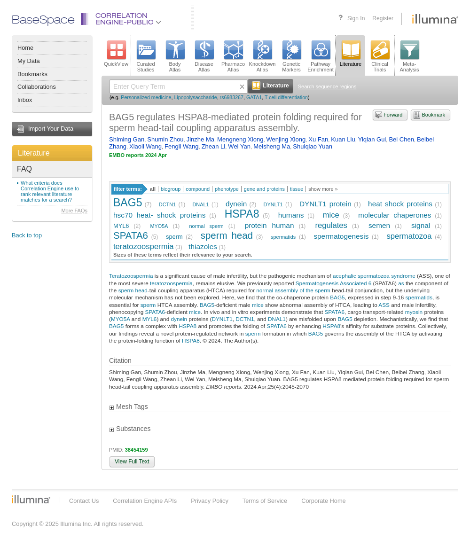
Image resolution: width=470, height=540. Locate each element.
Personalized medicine (146, 97)
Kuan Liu (343, 139)
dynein (236, 204)
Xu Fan (318, 139)
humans (291, 215)
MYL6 (121, 225)
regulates (331, 225)
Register (382, 18)
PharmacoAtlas (233, 56)
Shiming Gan (126, 139)
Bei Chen (401, 139)
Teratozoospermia (131, 276)
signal (420, 225)
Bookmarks (32, 74)
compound (198, 189)
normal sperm (206, 226)
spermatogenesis (340, 236)
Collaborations (36, 86)
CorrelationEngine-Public (128, 19)
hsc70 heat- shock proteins (159, 215)
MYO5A (159, 226)
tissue (296, 189)
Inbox (24, 99)
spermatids (283, 237)
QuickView (116, 53)
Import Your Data (50, 128)
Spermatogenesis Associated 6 (334, 283)
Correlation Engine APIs (145, 500)
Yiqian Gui (372, 139)
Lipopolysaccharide (195, 97)
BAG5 (127, 202)
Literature (34, 153)
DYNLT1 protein (325, 204)
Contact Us (84, 500)
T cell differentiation (286, 97)
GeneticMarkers (291, 56)
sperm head (227, 235)
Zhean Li (214, 146)
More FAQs (74, 210)
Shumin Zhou (165, 139)
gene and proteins (264, 189)
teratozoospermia (143, 246)
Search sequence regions (327, 86)
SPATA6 (130, 235)
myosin (414, 312)
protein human (269, 225)
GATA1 (254, 97)
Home (25, 47)
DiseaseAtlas (204, 56)
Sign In (356, 18)
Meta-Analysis (409, 56)
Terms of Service (265, 500)
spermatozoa (408, 236)
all (153, 189)
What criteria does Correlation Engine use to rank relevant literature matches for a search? (50, 191)
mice (331, 215)
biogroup (170, 189)
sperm (174, 236)
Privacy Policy (209, 500)
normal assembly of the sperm (293, 290)
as (401, 283)
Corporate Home (323, 500)
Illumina (31, 499)
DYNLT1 (273, 204)
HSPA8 (242, 214)
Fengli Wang (181, 146)
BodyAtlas (174, 56)
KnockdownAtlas (262, 56)
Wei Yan (239, 146)
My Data (28, 60)
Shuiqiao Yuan (312, 146)
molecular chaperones (394, 215)
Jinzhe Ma (200, 139)
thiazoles (202, 246)
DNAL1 (201, 204)
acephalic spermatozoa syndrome (374, 276)
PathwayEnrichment (320, 56)
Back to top (27, 235)
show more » (322, 189)
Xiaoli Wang (145, 146)
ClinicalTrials (379, 56)
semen (379, 225)
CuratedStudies (145, 56)
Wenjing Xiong (286, 139)
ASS (384, 305)
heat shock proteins (400, 204)
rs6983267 (231, 97)
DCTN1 (167, 204)
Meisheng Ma (271, 146)
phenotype (227, 189)
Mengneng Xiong (240, 139)
